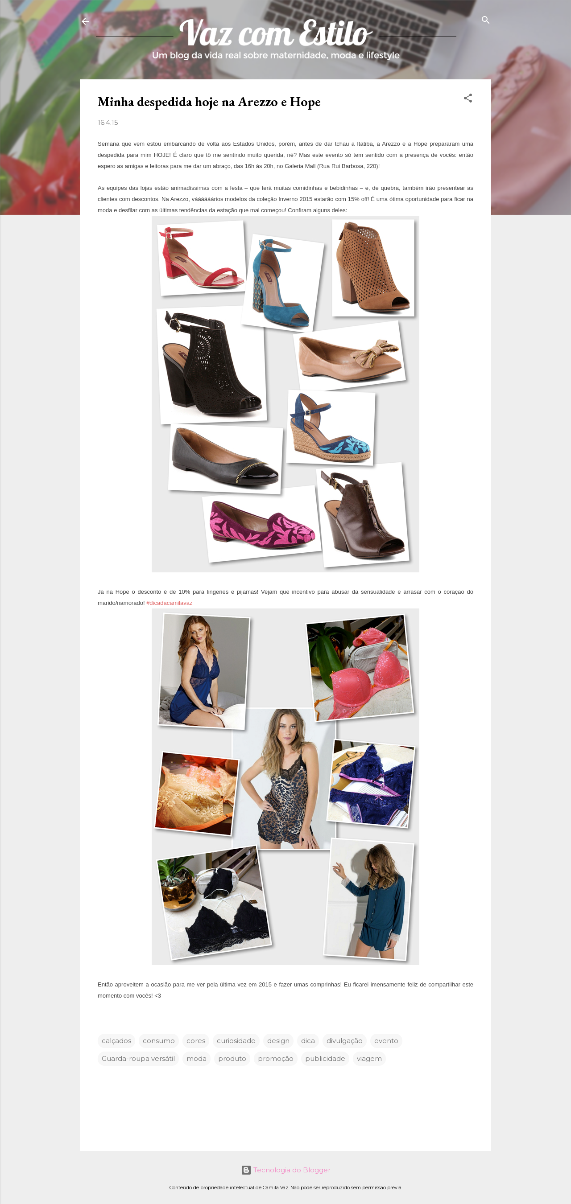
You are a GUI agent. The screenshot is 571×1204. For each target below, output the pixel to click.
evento (386, 1040)
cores (195, 1040)
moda (196, 1058)
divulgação (345, 1040)
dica (308, 1040)
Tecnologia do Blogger (286, 1170)
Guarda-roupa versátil (138, 1058)
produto (232, 1058)
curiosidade (236, 1040)
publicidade (325, 1058)
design (278, 1040)
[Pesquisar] (485, 21)
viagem (369, 1058)
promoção (276, 1058)
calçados (116, 1040)
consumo (159, 1040)
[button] (468, 99)
